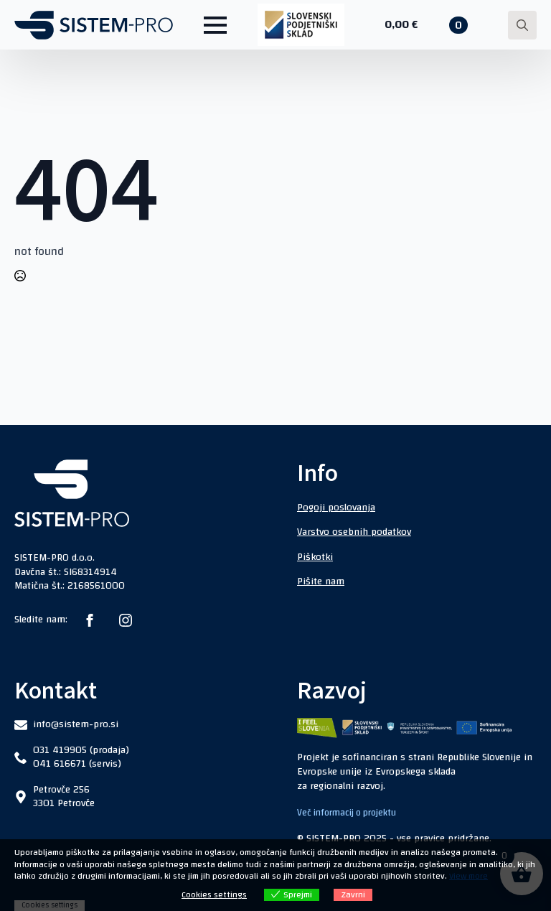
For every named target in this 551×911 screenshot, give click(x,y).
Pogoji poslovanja (336, 507)
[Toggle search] (522, 25)
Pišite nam (320, 581)
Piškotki (315, 557)
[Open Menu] (215, 25)
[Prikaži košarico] (426, 25)
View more (468, 876)
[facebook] (89, 620)
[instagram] (125, 620)
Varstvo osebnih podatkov (354, 532)
